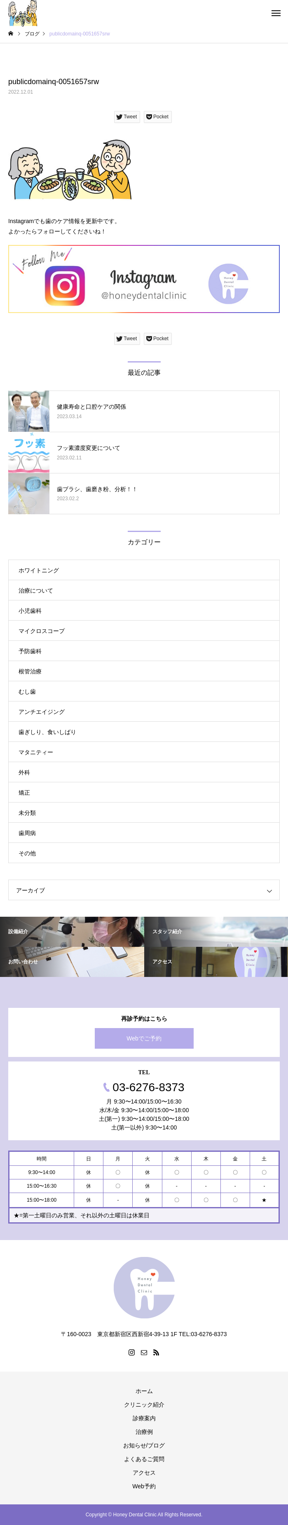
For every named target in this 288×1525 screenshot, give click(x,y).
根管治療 (30, 671)
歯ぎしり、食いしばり (47, 732)
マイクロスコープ (42, 631)
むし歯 (27, 691)
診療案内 (144, 1418)
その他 (27, 853)
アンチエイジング (42, 711)
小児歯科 (30, 610)
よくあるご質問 (144, 1459)
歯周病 (27, 833)
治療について (36, 590)
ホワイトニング (39, 570)
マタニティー (36, 752)
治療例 (144, 1432)
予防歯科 (30, 651)
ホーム (144, 1391)
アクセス (144, 1472)
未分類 (27, 813)
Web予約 (144, 1486)
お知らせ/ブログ (144, 1445)
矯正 (24, 792)
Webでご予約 (144, 1038)
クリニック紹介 (144, 1404)
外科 (24, 772)
